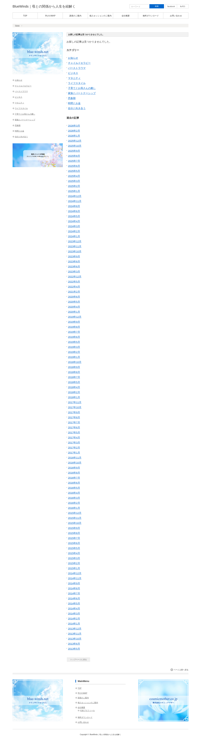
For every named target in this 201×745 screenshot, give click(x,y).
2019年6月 (74, 336)
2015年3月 (74, 558)
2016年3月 (74, 497)
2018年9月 (74, 367)
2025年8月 (74, 155)
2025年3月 (74, 181)
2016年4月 (74, 492)
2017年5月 (74, 432)
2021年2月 (74, 291)
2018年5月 (74, 382)
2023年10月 (74, 251)
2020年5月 (74, 301)
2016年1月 (74, 507)
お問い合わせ (176, 16)
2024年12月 (74, 196)
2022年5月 (74, 281)
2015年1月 (74, 568)
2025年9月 (74, 150)
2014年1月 (74, 623)
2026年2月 (74, 130)
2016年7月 (74, 477)
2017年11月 (74, 402)
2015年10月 (74, 523)
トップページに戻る (78, 659)
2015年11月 (74, 518)
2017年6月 (74, 427)
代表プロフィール (87, 710)
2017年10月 (74, 407)
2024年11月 (74, 201)
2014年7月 (74, 593)
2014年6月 (74, 598)
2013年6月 (74, 643)
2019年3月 (74, 347)
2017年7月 (74, 422)
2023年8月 (74, 261)
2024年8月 (74, 206)
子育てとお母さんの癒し (82, 88)
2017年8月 (74, 417)
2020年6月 (74, 296)
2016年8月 (74, 472)
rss (183, 6)
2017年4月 (74, 437)
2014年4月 (74, 608)
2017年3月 (74, 442)
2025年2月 (74, 186)
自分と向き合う (77, 108)
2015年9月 (74, 528)
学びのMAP (50, 16)
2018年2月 (74, 392)
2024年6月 (74, 211)
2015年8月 (74, 533)
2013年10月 (74, 638)
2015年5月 (74, 548)
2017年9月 (74, 412)
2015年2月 (74, 563)
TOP (25, 16)
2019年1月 (74, 357)
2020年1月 (74, 311)
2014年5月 (74, 603)
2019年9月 (74, 321)
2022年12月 (74, 276)
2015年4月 (74, 553)
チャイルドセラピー (79, 63)
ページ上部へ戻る (181, 670)
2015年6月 (74, 543)
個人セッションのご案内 (100, 16)
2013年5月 (74, 648)
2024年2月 (74, 231)
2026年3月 (74, 125)
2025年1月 (74, 191)
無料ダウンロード (151, 16)
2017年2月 (74, 447)
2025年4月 (74, 176)
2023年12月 (74, 241)
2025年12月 (74, 140)
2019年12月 (74, 316)
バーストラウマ (77, 68)
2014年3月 (74, 613)
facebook (171, 6)
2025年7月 (74, 160)
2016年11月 (74, 457)
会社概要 (126, 16)
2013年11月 (74, 633)
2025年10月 (74, 145)
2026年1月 (74, 135)
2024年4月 (74, 221)
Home (17, 25)
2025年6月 (74, 165)
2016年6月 (74, 482)
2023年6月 (74, 266)
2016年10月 (74, 462)
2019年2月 (74, 352)
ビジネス (73, 73)
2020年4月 (74, 306)
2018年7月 (74, 377)
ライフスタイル (77, 83)
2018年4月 (74, 387)
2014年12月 (74, 573)
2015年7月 (74, 538)
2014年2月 (74, 618)
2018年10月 (74, 362)
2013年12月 (74, 628)
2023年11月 (74, 246)
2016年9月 (74, 467)
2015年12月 (74, 512)
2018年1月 (74, 397)
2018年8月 (74, 372)
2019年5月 (74, 341)
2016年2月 (74, 502)
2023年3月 (74, 271)
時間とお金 (74, 103)
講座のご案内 (75, 16)
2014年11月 (74, 578)
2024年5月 (74, 216)
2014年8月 (74, 588)
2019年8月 (74, 326)
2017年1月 (74, 452)
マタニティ (74, 78)
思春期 (72, 98)
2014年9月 (74, 583)
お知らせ (73, 57)
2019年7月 (74, 331)
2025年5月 (74, 170)
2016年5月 (74, 487)
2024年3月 (74, 226)
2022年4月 (74, 286)
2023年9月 (74, 256)
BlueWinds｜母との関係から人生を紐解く (44, 6)
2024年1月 (74, 236)
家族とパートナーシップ (82, 93)
